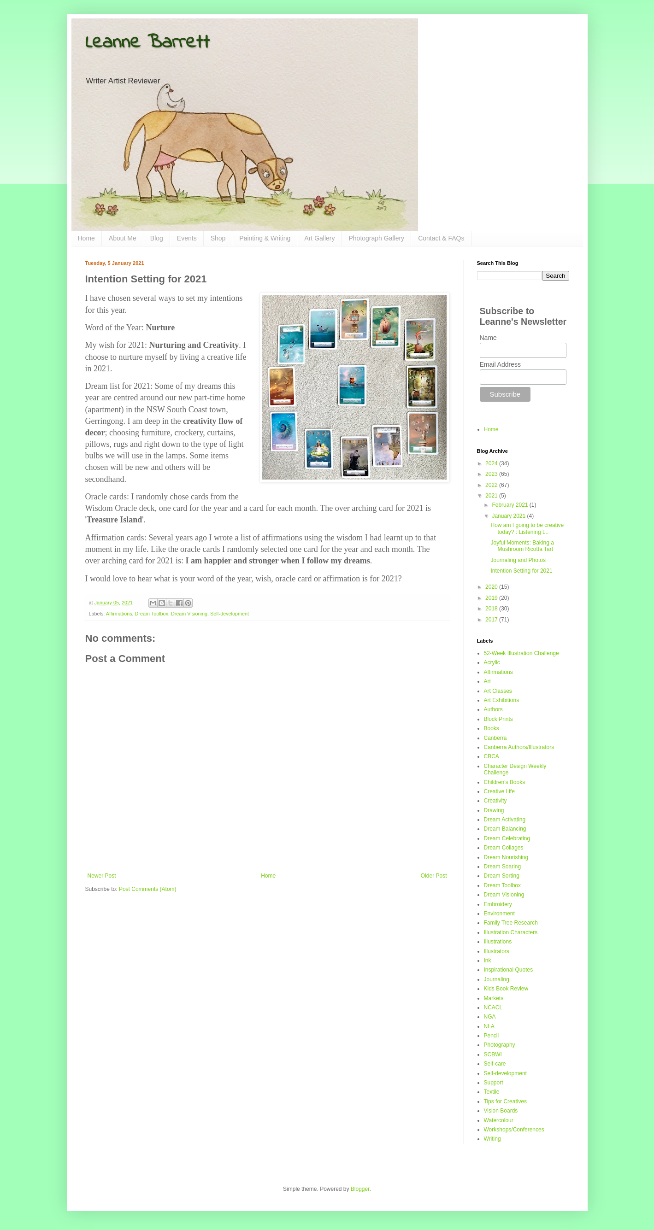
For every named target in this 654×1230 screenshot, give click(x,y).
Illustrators (496, 951)
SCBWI (493, 1054)
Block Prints (498, 719)
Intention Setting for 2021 (521, 571)
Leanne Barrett (147, 43)
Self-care (495, 1063)
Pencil (491, 1035)
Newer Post (102, 876)
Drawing (494, 810)
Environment (499, 913)
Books (491, 728)
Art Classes (498, 691)
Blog (156, 238)
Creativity (495, 800)
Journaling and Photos (517, 560)
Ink (487, 960)
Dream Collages (504, 847)
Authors (493, 709)
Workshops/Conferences (514, 1129)
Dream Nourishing (506, 857)
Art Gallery (319, 238)
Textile (492, 1092)
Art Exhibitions (501, 700)
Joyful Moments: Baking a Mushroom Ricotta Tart (522, 545)
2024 (492, 463)
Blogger (360, 1189)
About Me (122, 238)
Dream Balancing (505, 829)
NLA (489, 1026)
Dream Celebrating (507, 838)
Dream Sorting (501, 876)
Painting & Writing (264, 238)
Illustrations (498, 941)
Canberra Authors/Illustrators (519, 747)
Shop (218, 238)
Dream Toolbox (151, 613)
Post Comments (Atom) (148, 889)
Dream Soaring (502, 866)
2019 (492, 598)
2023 (492, 474)
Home (86, 238)
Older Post (434, 876)
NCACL (493, 1007)
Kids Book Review (506, 988)
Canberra (495, 738)
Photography (499, 1045)
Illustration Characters (511, 932)
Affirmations (119, 613)
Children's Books (504, 782)
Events (187, 238)
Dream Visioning (189, 613)
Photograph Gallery (376, 238)
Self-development (229, 613)
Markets (494, 998)
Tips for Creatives (505, 1101)
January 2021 (509, 516)
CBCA (491, 756)
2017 (492, 619)
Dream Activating (505, 819)
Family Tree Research (511, 923)
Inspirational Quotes (508, 969)
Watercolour (498, 1120)
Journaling (496, 979)
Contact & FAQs (441, 238)
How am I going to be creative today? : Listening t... (527, 528)
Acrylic (492, 662)
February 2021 (510, 505)
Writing (492, 1139)
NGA (490, 1016)
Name (488, 337)
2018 (492, 608)
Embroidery (498, 904)
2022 (492, 485)
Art (487, 681)
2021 (492, 495)
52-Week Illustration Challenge (521, 653)
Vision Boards (501, 1110)
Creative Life (499, 791)
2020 (492, 587)
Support (493, 1082)
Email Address (500, 364)
